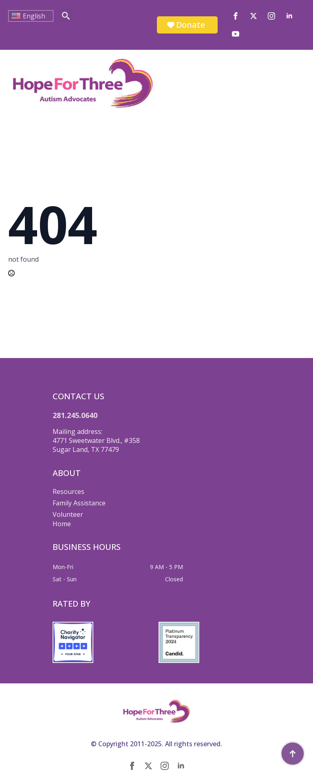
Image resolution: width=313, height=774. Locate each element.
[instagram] (271, 15)
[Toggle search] (66, 15)
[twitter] (253, 15)
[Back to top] (292, 753)
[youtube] (235, 33)
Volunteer (68, 514)
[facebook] (235, 15)
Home (62, 523)
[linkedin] (289, 15)
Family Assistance (79, 502)
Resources (68, 491)
